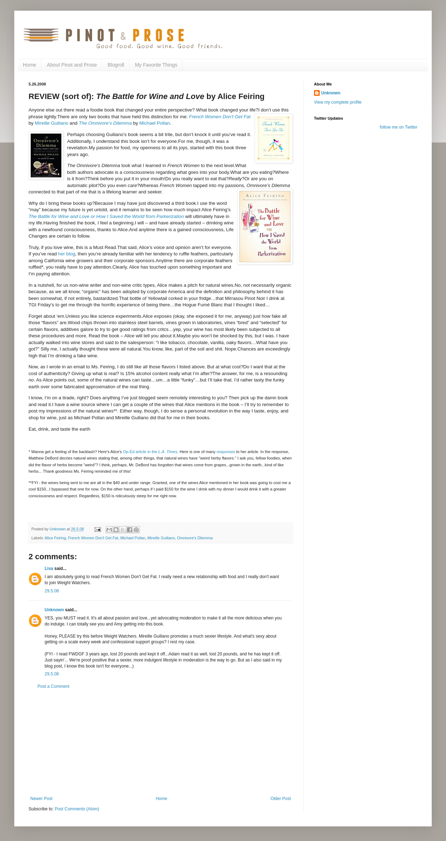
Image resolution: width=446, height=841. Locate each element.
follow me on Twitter (398, 127)
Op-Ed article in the (150, 452)
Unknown (54, 609)
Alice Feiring (55, 538)
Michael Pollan (155, 123)
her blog (66, 253)
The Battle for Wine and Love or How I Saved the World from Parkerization (106, 216)
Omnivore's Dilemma (195, 538)
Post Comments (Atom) (77, 808)
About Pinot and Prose (72, 65)
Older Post (280, 798)
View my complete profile (337, 102)
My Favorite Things (156, 65)
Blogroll (115, 65)
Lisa (49, 568)
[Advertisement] (161, 742)
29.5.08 (52, 590)
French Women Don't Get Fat (93, 538)
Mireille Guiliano (52, 123)
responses (226, 452)
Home (29, 65)
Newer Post (41, 798)
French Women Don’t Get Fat (219, 116)
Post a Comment (53, 686)
